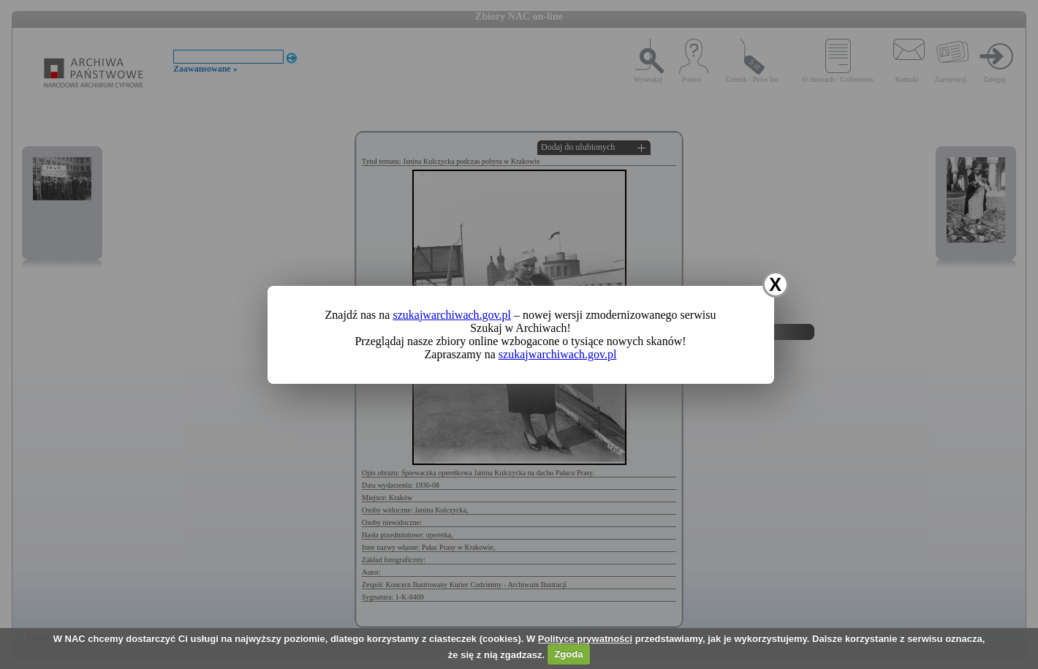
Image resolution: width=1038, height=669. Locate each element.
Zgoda (568, 654)
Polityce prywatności (585, 638)
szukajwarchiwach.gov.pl (452, 315)
